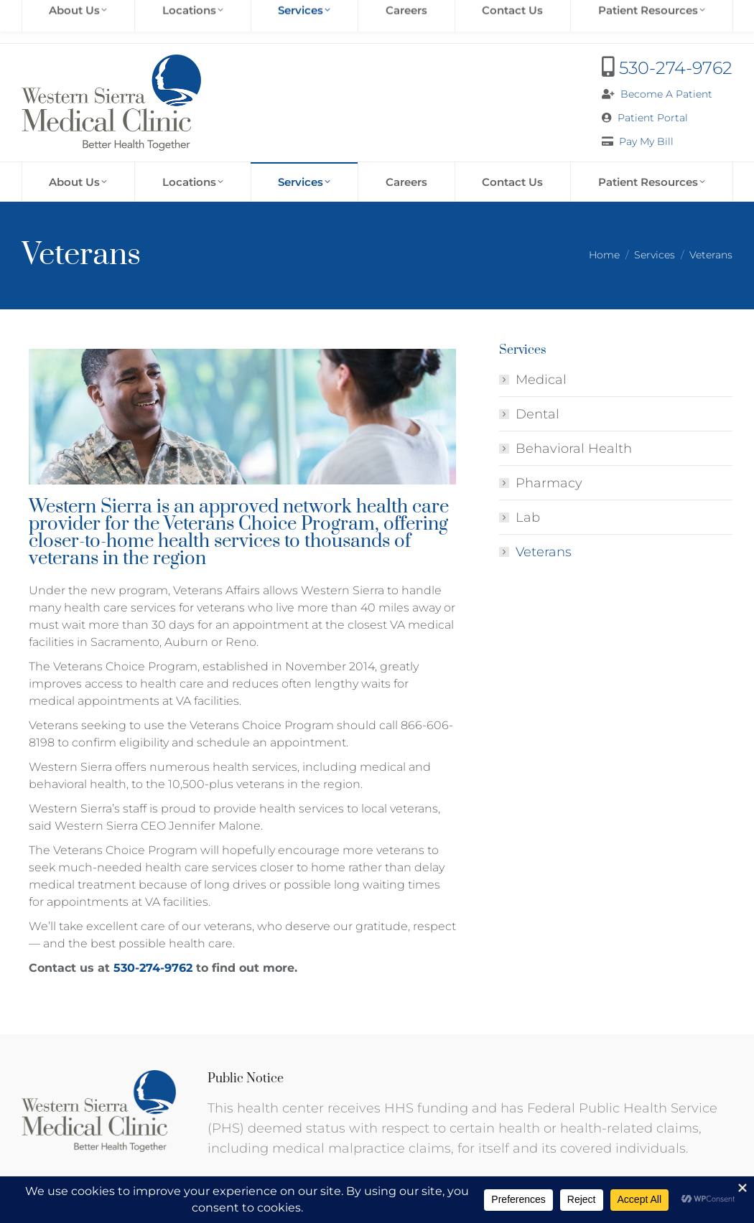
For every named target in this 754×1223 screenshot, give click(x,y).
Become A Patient (666, 94)
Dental (537, 414)
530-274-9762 (675, 67)
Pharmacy (549, 483)
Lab (528, 517)
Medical (541, 380)
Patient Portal (653, 117)
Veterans (544, 552)
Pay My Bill (646, 141)
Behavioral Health (574, 448)
